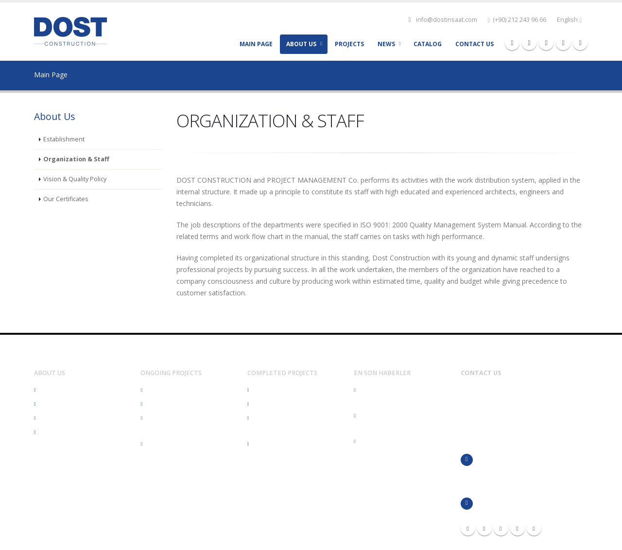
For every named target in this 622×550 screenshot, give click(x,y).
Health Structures (172, 390)
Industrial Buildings (174, 444)
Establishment (64, 139)
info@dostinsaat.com (446, 20)
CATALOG (428, 44)
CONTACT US (474, 44)
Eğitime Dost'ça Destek (393, 441)
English (569, 20)
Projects (349, 44)
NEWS (386, 44)
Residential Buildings (177, 404)
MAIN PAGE (256, 44)
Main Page (51, 74)
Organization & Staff (76, 159)
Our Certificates (65, 199)
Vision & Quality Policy (74, 179)
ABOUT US (301, 44)
